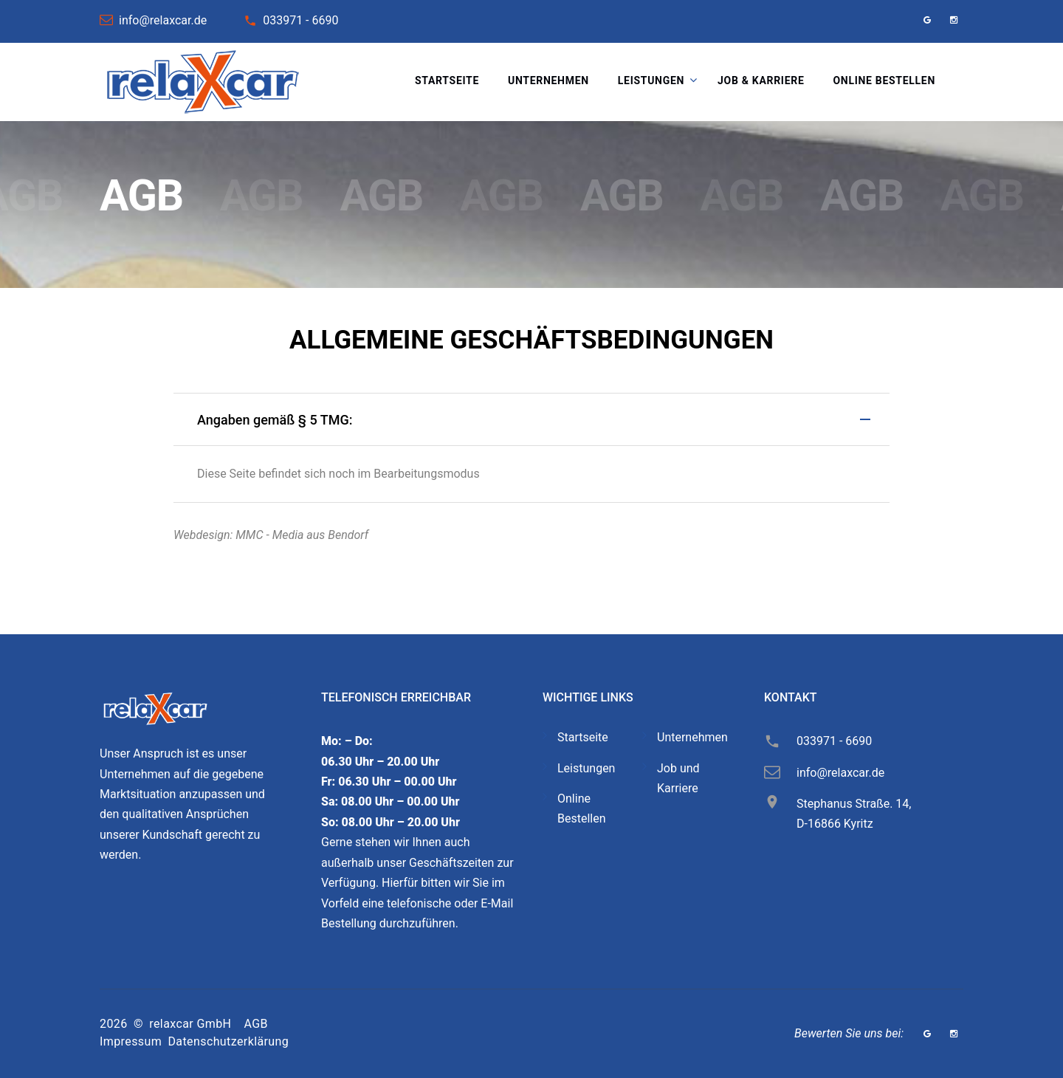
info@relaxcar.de (163, 20)
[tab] (531, 419)
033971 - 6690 (300, 20)
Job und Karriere (678, 778)
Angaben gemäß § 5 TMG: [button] (274, 420)
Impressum (131, 1041)
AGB (256, 1024)
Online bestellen (884, 80)
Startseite (447, 80)
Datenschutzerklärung (228, 1041)
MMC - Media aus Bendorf (301, 535)
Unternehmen (548, 80)
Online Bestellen (581, 808)
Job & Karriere (761, 80)
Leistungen (651, 80)
